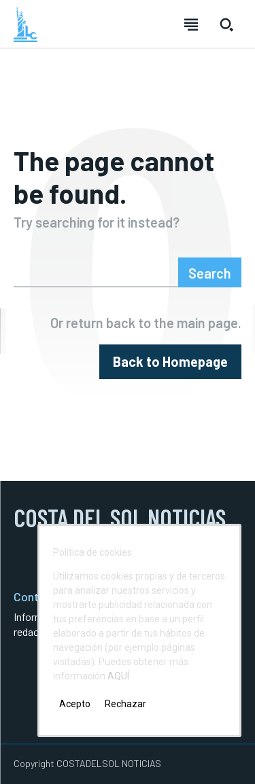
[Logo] (25, 24)
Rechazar (125, 703)
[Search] (209, 272)
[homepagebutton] (170, 361)
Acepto (74, 703)
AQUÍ (118, 676)
